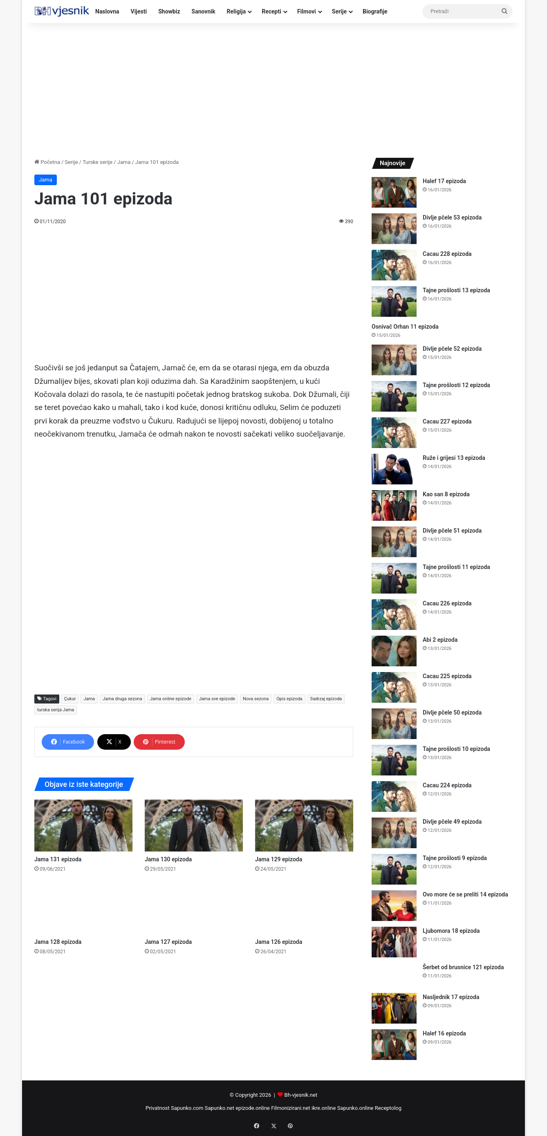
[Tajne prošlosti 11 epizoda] (394, 578)
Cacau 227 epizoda (447, 421)
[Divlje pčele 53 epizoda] (394, 228)
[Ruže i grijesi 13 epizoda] (394, 469)
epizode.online (252, 1108)
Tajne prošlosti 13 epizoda (456, 290)
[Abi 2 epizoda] (394, 651)
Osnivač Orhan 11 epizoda (405, 326)
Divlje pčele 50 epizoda (452, 712)
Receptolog (388, 1108)
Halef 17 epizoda (444, 181)
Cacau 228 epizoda (447, 254)
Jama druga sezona (122, 698)
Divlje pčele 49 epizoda (452, 821)
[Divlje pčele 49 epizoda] (394, 833)
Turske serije (97, 162)
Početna (47, 162)
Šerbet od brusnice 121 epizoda (463, 967)
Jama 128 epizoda (57, 942)
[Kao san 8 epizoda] (394, 505)
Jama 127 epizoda (168, 942)
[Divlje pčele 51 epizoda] (394, 542)
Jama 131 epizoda (57, 859)
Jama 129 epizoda (278, 859)
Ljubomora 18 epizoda (451, 931)
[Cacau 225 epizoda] (394, 687)
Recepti (271, 11)
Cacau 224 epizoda (447, 785)
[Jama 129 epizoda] (304, 826)
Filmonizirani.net (290, 1108)
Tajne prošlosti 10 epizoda (456, 749)
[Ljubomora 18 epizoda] (394, 942)
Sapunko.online (355, 1108)
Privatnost (158, 1108)
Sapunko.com (187, 1108)
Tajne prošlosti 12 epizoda (456, 385)
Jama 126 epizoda (278, 942)
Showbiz (169, 11)
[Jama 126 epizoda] (304, 908)
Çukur (70, 698)
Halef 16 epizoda (444, 1033)
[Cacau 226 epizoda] (394, 614)
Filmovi (306, 11)
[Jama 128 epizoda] (83, 908)
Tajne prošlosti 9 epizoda (455, 858)
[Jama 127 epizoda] (194, 908)
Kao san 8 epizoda (446, 494)
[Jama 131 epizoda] (83, 826)
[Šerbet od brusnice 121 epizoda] (394, 975)
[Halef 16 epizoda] (394, 1044)
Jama (123, 162)
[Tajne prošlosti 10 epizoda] (394, 760)
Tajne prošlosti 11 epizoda (456, 567)
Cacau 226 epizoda (447, 603)
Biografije (375, 11)
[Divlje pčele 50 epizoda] (394, 723)
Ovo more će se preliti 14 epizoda (465, 894)
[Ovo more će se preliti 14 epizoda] (394, 905)
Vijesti (139, 11)
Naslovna (107, 11)
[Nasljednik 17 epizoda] (394, 1008)
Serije (339, 11)
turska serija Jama (55, 710)
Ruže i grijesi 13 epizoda (454, 458)
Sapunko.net (219, 1108)
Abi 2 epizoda (440, 639)
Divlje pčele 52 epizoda (452, 348)
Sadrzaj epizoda (326, 698)
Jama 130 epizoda (168, 859)
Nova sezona (256, 698)
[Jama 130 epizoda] (194, 826)
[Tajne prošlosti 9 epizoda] (394, 869)
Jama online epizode (170, 698)
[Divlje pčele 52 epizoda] (394, 360)
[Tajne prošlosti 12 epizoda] (394, 396)
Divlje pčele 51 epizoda (452, 530)
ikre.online (324, 1108)
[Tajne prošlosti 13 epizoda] (394, 301)
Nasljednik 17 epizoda (451, 997)
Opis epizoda (289, 698)
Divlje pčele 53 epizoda (452, 217)
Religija (236, 11)
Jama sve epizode (217, 698)
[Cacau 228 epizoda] (394, 265)
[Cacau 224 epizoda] (394, 796)
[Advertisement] (273, 88)
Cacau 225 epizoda (447, 676)
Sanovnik (203, 11)
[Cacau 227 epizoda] (394, 432)
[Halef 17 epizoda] (394, 192)
